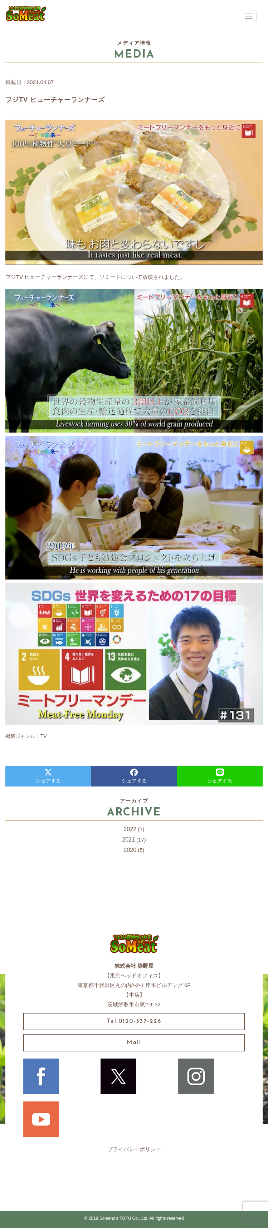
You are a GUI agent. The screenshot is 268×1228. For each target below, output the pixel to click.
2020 (129, 850)
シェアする (48, 776)
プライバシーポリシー (134, 1149)
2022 (129, 829)
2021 (128, 840)
